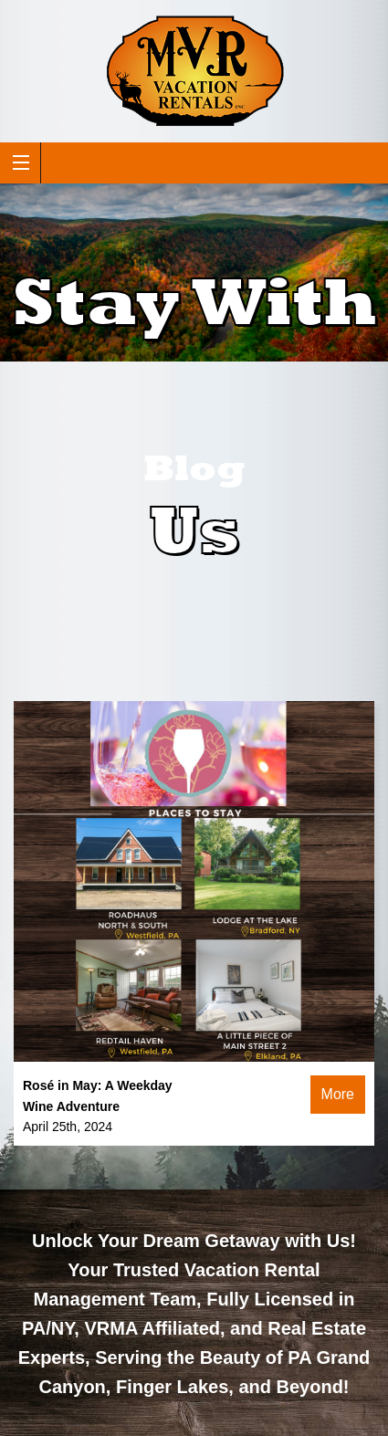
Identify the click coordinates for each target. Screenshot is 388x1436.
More (337, 1094)
